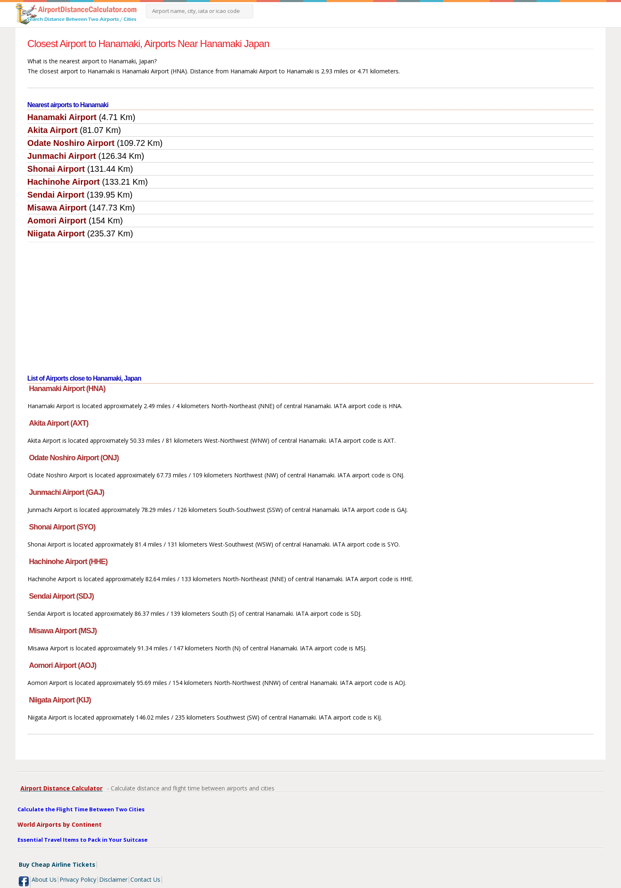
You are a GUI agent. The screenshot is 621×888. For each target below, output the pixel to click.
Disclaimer (113, 879)
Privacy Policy (78, 879)
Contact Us (145, 879)
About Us (44, 879)
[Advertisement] (311, 304)
